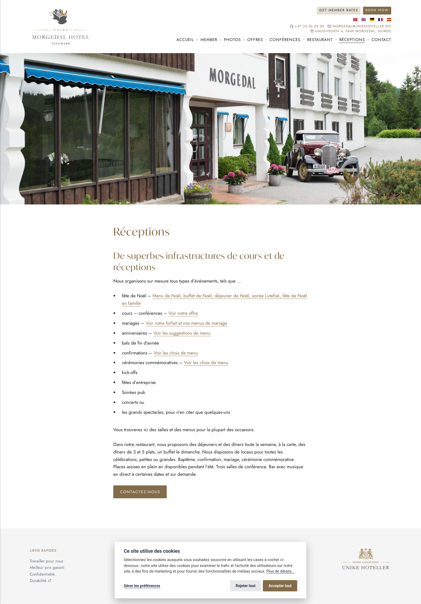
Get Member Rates (338, 10)
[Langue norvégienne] (355, 19)
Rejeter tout (246, 586)
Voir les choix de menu (176, 353)
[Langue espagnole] (389, 19)
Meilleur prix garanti (47, 568)
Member (209, 40)
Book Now (377, 10)
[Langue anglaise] (363, 19)
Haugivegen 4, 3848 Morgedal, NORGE (353, 31)
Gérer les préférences (142, 586)
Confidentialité (42, 574)
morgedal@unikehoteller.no (362, 26)
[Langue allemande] (372, 19)
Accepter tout (280, 586)
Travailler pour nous (46, 561)
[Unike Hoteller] (365, 552)
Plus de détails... (280, 571)
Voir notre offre (183, 313)
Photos (232, 40)
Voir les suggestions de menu (181, 333)
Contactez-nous (140, 492)
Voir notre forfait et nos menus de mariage (186, 323)
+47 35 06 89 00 (309, 26)
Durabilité (38, 581)
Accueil (185, 40)
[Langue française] (380, 19)
